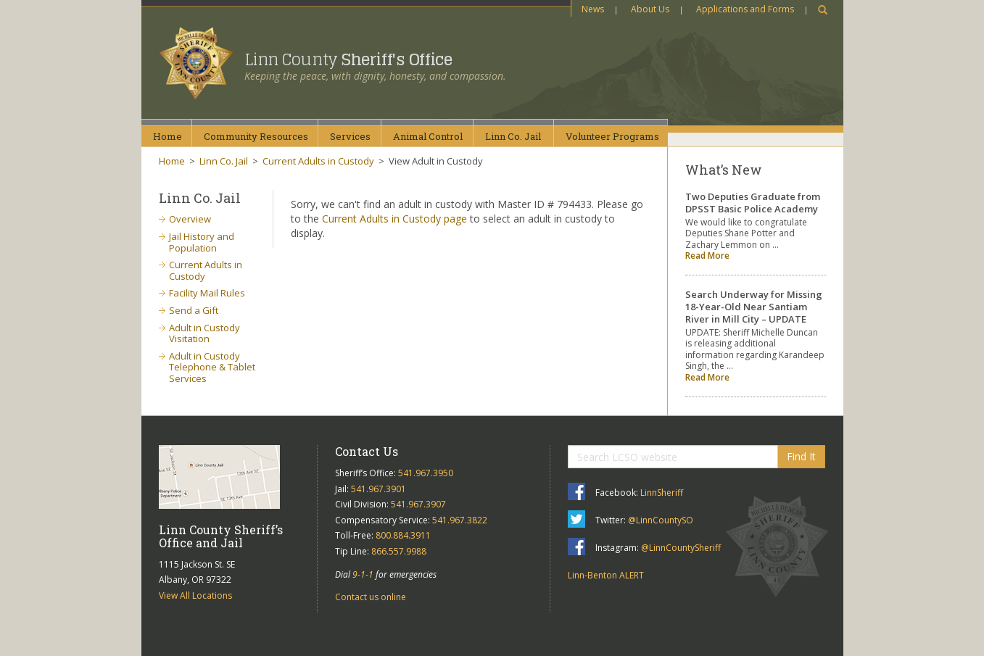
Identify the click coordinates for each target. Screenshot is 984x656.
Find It (801, 456)
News (593, 9)
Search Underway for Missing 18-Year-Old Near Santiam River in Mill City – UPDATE (753, 306)
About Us (650, 9)
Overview (190, 218)
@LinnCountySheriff (681, 547)
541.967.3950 (425, 473)
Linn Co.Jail (513, 136)
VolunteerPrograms (612, 136)
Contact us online (370, 597)
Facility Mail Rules (207, 292)
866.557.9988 (398, 551)
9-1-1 (362, 574)
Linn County (348, 59)
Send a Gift (193, 310)
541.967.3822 (459, 520)
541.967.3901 (378, 489)
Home (167, 136)
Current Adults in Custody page (394, 218)
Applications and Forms (745, 9)
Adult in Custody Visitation (204, 333)
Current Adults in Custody (318, 160)
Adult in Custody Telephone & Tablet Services (212, 367)
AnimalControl (428, 136)
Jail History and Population (201, 242)
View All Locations (195, 595)
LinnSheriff (661, 492)
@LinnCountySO (660, 520)
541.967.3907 (418, 504)
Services (350, 136)
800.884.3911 (403, 535)
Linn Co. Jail (223, 160)
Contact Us (366, 451)
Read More (707, 255)
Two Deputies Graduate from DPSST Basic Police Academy (752, 202)
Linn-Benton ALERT (606, 575)
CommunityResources (256, 136)
